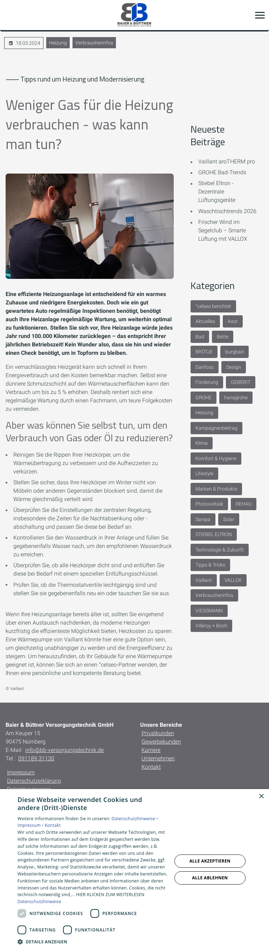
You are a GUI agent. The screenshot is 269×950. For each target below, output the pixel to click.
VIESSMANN (209, 610)
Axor (233, 321)
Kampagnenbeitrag (216, 428)
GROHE (203, 397)
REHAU (243, 504)
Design (233, 367)
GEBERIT (240, 382)
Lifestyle (204, 473)
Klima (201, 443)
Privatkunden (158, 733)
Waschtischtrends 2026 (227, 211)
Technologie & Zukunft (219, 550)
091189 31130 (36, 758)
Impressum (21, 772)
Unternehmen (158, 758)
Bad (199, 336)
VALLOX (233, 580)
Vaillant (203, 580)
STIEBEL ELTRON (213, 534)
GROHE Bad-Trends (222, 172)
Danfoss (204, 367)
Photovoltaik (209, 504)
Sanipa (203, 519)
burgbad (234, 351)
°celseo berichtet (213, 306)
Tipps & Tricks (210, 565)
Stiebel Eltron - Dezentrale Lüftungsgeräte (216, 191)
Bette (222, 336)
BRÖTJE (204, 351)
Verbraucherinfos (94, 42)
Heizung (58, 42)
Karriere (151, 750)
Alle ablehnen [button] (210, 878)
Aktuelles (205, 321)
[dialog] (134, 869)
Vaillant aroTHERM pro (226, 161)
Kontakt (151, 766)
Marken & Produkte (216, 489)
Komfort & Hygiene (215, 458)
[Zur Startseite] (134, 15)
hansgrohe (236, 397)
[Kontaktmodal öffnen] (10, 15)
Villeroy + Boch (211, 625)
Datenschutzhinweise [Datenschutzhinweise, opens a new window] (39, 902)
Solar (228, 519)
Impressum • (31, 825)
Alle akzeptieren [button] (210, 861)
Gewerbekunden (161, 741)
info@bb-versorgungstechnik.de (64, 750)
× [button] (261, 796)
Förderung (206, 382)
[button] (260, 15)
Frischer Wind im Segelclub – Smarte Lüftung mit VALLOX (222, 230)
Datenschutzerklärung (34, 780)
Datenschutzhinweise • (134, 819)
